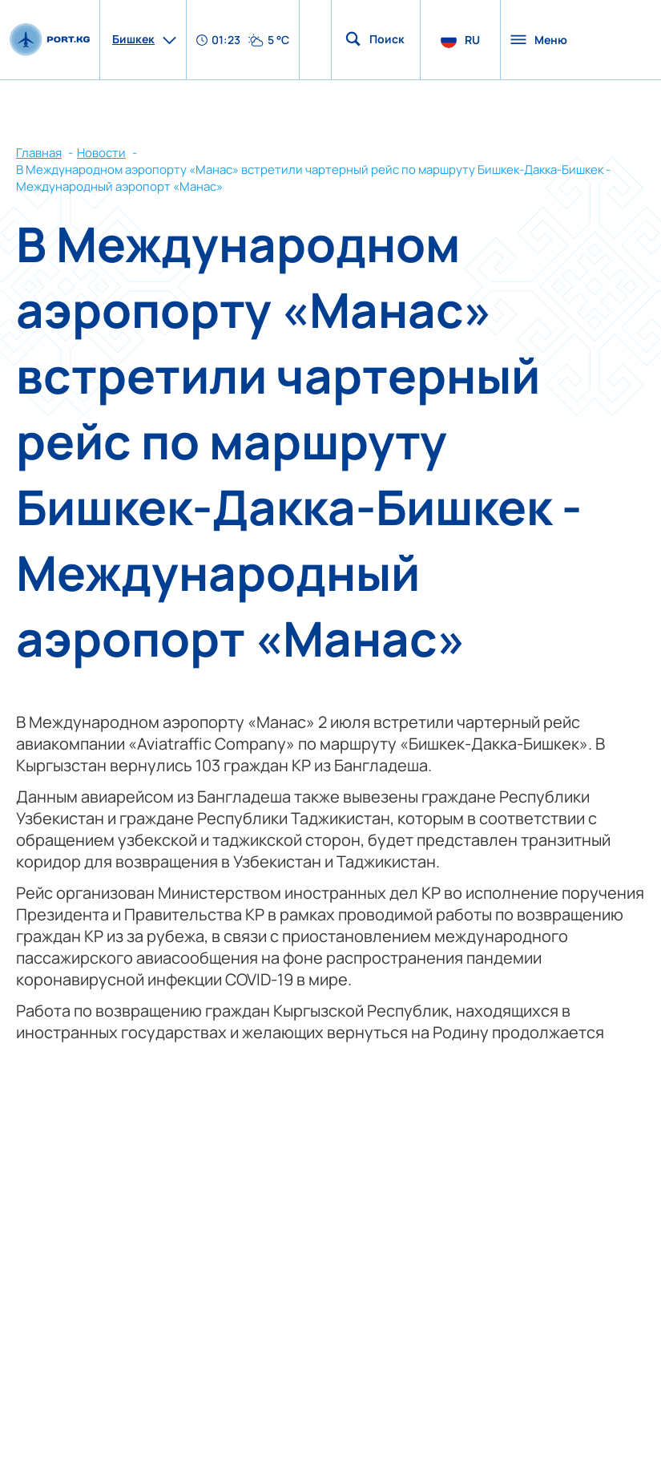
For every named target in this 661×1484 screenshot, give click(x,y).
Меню (538, 39)
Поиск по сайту (387, 39)
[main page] (50, 39)
